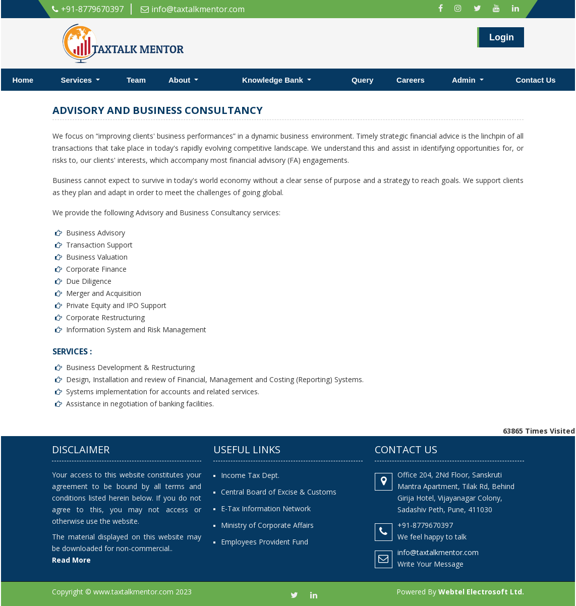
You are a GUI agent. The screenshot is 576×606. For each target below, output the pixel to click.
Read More (71, 560)
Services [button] (77, 80)
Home (23, 80)
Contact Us (535, 80)
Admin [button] (465, 80)
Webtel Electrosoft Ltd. (481, 591)
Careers (410, 80)
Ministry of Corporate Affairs (267, 525)
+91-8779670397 (88, 9)
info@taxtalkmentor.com (193, 9)
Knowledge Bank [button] (273, 80)
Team (136, 80)
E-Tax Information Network (266, 508)
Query (362, 80)
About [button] (180, 80)
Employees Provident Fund (264, 542)
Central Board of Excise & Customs (278, 492)
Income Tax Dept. (250, 475)
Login (501, 41)
